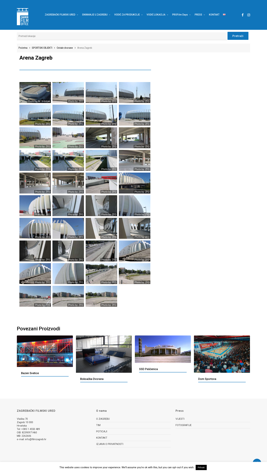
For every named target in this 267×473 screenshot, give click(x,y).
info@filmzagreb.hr (35, 439)
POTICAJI (101, 431)
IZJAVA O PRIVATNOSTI (109, 444)
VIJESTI (180, 418)
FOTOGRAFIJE (184, 425)
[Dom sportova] (222, 354)
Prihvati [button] (201, 467)
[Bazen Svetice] (45, 351)
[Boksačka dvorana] (104, 354)
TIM (98, 425)
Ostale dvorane (65, 47)
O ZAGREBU (103, 418)
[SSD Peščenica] (163, 349)
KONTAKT (101, 437)
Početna (23, 47)
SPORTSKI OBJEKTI (42, 47)
